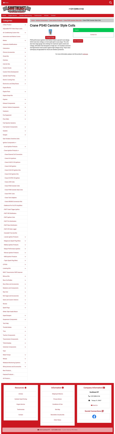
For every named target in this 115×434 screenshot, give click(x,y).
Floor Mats (14, 119)
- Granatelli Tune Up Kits (10, 233)
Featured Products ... (9, 374)
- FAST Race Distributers (10, 225)
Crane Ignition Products (55, 20)
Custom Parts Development (14, 72)
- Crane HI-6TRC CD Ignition (11, 178)
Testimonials (38, 15)
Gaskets (14, 131)
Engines (14, 99)
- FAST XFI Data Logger (10, 229)
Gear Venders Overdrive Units (11, 138)
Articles (46, 15)
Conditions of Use (57, 404)
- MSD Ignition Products (14, 256)
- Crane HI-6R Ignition (9, 166)
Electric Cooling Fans (14, 80)
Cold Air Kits (14, 64)
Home (5, 2)
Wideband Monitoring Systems (14, 362)
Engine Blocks (7, 87)
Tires (14, 331)
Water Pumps (14, 355)
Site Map (57, 409)
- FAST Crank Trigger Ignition (11, 209)
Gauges (14, 135)
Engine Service (12, 15)
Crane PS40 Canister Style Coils (73, 20)
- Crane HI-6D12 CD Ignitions (11, 162)
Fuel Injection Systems (9, 123)
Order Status (57, 420)
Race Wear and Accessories (14, 284)
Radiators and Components (14, 288)
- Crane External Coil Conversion (12, 154)
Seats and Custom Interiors (14, 300)
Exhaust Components (14, 103)
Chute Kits (14, 56)
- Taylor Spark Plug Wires (14, 260)
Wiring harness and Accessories (14, 366)
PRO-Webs (74, 430)
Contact (53, 15)
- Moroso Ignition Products (14, 252)
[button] (110, 3)
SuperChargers (14, 315)
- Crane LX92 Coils (9, 182)
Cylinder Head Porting (25, 15)
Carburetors (14, 48)
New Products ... (7, 370)
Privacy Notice (57, 399)
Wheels (14, 359)
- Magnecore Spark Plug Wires (14, 241)
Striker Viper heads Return (10, 311)
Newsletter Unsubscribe (57, 414)
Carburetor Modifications (10, 44)
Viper (4, 351)
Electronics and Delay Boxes (14, 83)
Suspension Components (14, 319)
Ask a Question (78, 41)
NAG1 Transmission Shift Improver (13, 272)
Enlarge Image (50, 37)
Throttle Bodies (14, 327)
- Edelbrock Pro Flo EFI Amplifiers (12, 205)
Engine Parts (14, 91)
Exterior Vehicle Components (14, 107)
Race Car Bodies (14, 280)
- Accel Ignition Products (14, 146)
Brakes (14, 40)
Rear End (14, 292)
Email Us (94, 405)
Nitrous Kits (14, 276)
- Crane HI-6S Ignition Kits (11, 174)
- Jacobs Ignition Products (14, 237)
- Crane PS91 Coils (9, 193)
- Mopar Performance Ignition (14, 248)
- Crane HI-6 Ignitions (9, 158)
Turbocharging (14, 343)
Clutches (14, 60)
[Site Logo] (20, 9)
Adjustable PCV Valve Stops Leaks (12, 28)
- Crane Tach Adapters (10, 197)
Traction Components (14, 335)
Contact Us (93, 34)
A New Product (14, 25)
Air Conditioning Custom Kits (14, 32)
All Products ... (7, 378)
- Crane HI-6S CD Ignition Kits (12, 170)
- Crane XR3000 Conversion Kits (12, 201)
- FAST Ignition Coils (9, 217)
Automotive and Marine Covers (11, 36)
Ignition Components (42, 20)
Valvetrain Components (14, 347)
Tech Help (6, 323)
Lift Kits (14, 264)
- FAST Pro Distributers (9, 221)
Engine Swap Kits (8, 95)
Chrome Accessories (14, 52)
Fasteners (14, 111)
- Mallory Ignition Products (14, 245)
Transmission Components (14, 339)
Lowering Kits (14, 268)
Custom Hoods (14, 68)
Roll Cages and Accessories (14, 296)
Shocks (14, 303)
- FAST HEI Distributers (9, 213)
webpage (85, 54)
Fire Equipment (14, 115)
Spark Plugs (14, 307)
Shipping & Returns (57, 394)
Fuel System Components (14, 127)
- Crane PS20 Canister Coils (11, 186)
